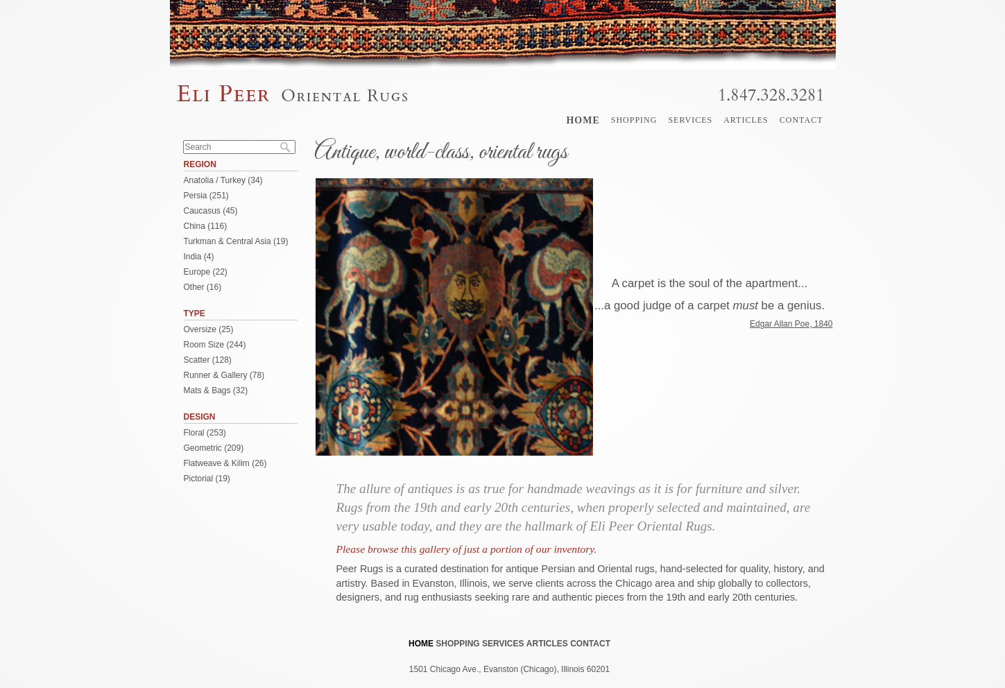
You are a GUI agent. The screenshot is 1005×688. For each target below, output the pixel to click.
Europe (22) (205, 272)
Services (690, 120)
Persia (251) (206, 195)
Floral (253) (205, 433)
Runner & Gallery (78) (224, 375)
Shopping (634, 120)
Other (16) (203, 287)
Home (582, 120)
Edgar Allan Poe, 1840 (791, 324)
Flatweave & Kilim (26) (225, 463)
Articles (745, 120)
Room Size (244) (215, 345)
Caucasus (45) (211, 211)
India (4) (199, 256)
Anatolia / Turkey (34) (223, 180)
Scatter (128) (208, 360)
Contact (801, 120)
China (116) (205, 226)
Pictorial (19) (207, 478)
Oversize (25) (209, 329)
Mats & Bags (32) (216, 390)
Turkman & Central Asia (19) (236, 241)
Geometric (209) (214, 448)
